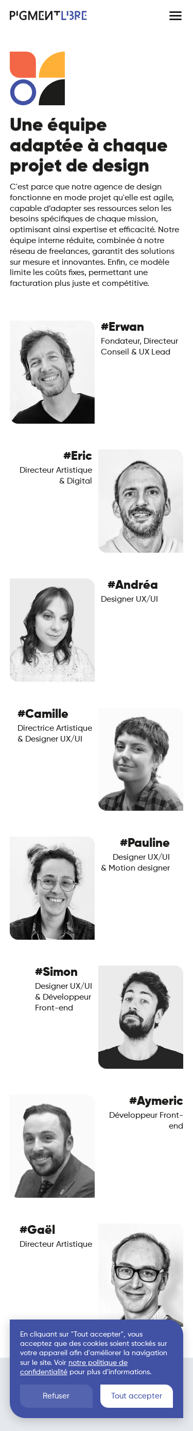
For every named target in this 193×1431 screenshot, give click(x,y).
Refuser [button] (56, 1396)
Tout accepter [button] (136, 1396)
